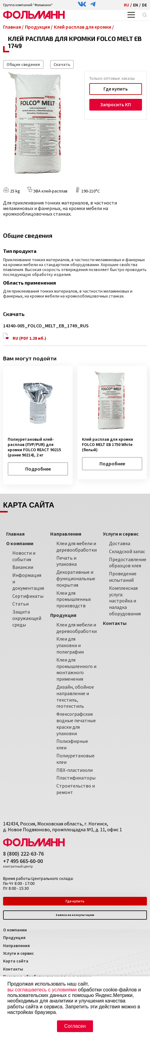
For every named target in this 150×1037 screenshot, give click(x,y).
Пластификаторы (75, 778)
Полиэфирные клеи (72, 744)
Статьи (20, 604)
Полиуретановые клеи (75, 758)
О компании (15, 929)
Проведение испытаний (122, 576)
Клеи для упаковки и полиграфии (70, 645)
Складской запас (127, 551)
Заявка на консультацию (75, 915)
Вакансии (22, 567)
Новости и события (23, 555)
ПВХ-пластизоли (74, 770)
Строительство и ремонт (75, 788)
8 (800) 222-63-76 (23, 853)
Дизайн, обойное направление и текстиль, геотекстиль (75, 696)
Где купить (115, 89)
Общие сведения (23, 64)
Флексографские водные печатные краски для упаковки (76, 723)
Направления (16, 945)
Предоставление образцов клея (127, 562)
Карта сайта (15, 960)
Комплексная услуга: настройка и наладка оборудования (125, 600)
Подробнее (38, 469)
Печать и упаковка (66, 560)
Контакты (13, 968)
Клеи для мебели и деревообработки (76, 546)
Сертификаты (27, 596)
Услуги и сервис (18, 952)
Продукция (14, 937)
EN (135, 5)
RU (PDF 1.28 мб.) (25, 336)
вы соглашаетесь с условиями (42, 989)
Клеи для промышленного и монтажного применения (76, 669)
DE (144, 5)
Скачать (62, 64)
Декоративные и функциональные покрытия (75, 578)
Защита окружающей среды (26, 617)
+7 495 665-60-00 (23, 863)
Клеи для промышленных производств (73, 599)
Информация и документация (28, 581)
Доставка (119, 543)
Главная (15, 533)
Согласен (75, 1026)
